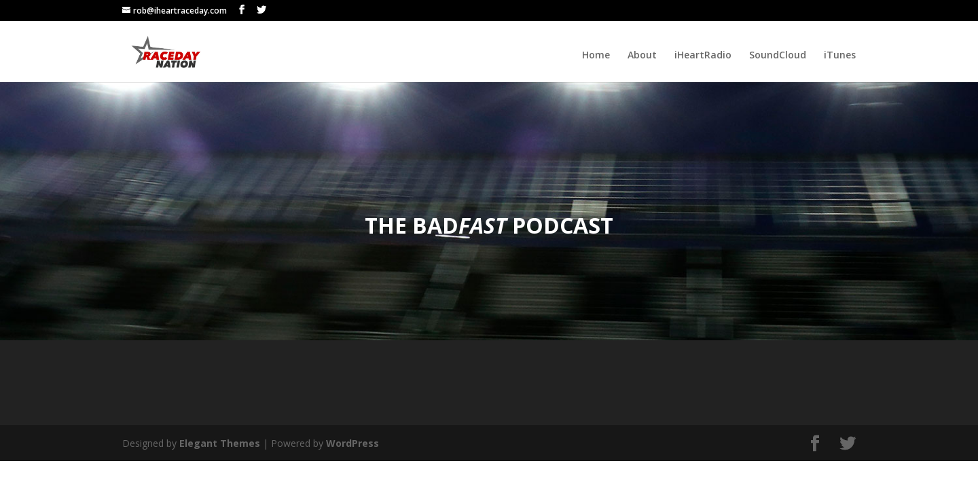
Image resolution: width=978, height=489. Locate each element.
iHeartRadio (702, 55)
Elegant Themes (219, 443)
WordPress (352, 443)
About (642, 55)
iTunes (840, 55)
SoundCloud (777, 55)
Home (596, 55)
